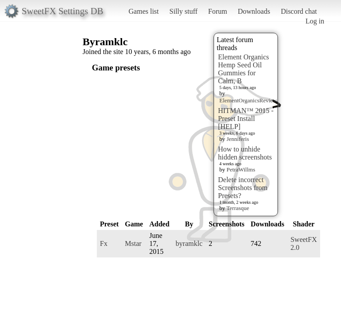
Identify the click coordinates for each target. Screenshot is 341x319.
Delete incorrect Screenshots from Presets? (243, 187)
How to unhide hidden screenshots (245, 153)
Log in (314, 21)
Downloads (254, 11)
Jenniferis (237, 139)
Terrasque (237, 208)
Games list (144, 11)
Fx (103, 243)
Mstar (133, 243)
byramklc (189, 243)
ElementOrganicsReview (248, 100)
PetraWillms (240, 169)
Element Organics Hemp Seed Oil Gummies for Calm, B (243, 69)
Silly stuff (184, 11)
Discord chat (299, 11)
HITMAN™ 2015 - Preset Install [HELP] (246, 118)
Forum (217, 11)
